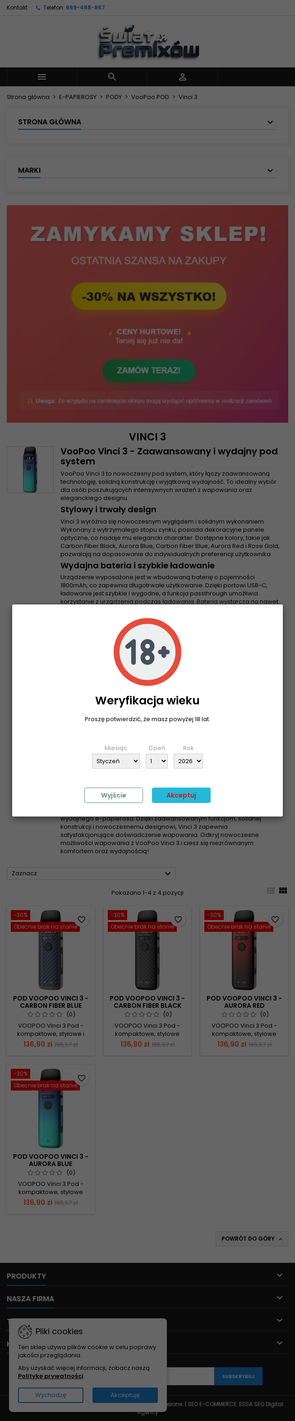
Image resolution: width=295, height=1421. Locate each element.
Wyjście (113, 795)
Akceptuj (181, 795)
